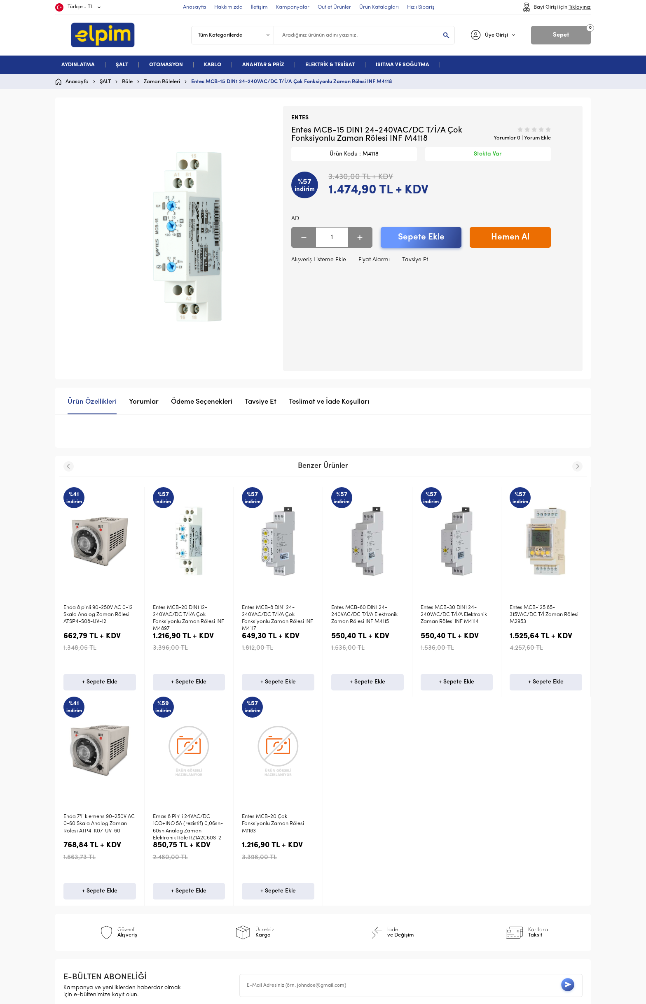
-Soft (280, 993)
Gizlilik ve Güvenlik (223, 901)
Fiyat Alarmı (374, 260)
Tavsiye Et (415, 260)
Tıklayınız (580, 7)
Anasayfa (344, 848)
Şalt (73, 861)
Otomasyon (83, 875)
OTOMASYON (166, 64)
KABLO (212, 64)
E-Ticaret (298, 993)
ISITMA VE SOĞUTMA (402, 64)
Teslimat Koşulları (222, 848)
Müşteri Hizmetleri (355, 888)
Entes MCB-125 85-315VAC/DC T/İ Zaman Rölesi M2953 (455, 615)
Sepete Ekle (421, 237)
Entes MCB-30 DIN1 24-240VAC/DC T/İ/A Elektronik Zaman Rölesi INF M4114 (364, 615)
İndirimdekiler (349, 875)
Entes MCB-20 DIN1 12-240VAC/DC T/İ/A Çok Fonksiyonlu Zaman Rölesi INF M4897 (99, 618)
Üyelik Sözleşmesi (222, 861)
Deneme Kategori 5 (93, 901)
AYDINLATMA (78, 64)
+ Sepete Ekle (99, 684)
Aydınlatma (83, 848)
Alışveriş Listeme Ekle (318, 260)
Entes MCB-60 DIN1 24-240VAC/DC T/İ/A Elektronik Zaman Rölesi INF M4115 (275, 615)
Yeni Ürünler (347, 861)
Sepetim (342, 901)
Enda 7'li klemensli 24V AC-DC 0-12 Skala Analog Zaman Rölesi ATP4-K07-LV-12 (546, 615)
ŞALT (122, 64)
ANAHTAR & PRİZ (263, 64)
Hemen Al (510, 237)
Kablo (75, 888)
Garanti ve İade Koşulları (232, 888)
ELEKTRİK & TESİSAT (330, 64)
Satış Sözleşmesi (220, 875)
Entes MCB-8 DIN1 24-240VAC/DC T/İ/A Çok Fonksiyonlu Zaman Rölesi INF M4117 (188, 618)
